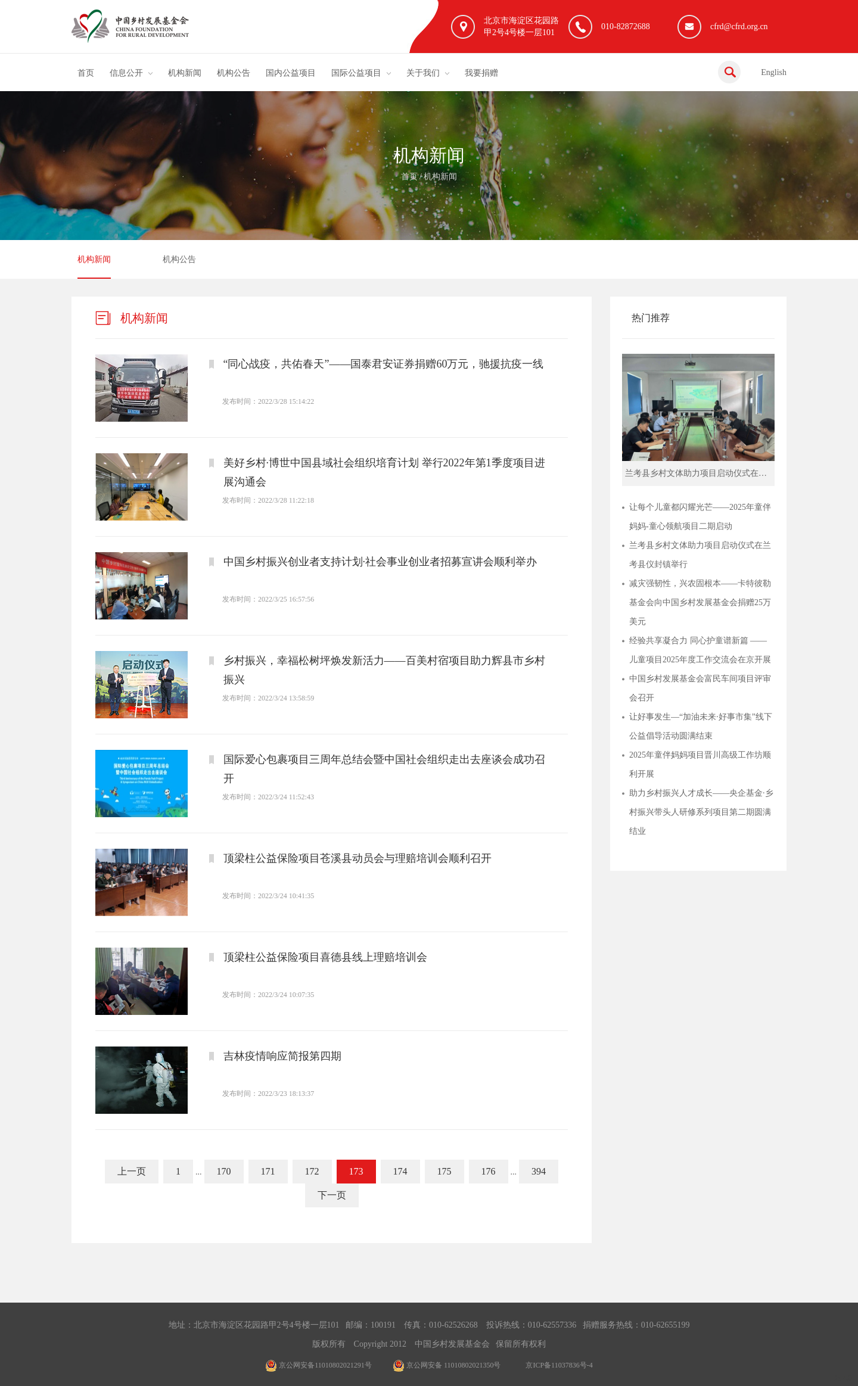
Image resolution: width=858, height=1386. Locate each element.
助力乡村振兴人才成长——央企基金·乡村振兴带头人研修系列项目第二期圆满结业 (701, 812)
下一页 (332, 1195)
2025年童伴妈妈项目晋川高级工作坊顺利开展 (700, 764)
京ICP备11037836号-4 (559, 1365)
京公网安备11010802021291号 (318, 1365)
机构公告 (233, 72)
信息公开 (126, 72)
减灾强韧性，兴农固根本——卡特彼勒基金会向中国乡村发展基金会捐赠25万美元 (700, 602)
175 (444, 1171)
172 (312, 1171)
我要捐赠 (481, 72)
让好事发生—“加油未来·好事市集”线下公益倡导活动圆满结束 (700, 726)
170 (224, 1171)
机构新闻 (184, 72)
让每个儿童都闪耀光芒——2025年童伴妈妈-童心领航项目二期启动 (700, 517)
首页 (85, 72)
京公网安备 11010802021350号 (447, 1365)
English (773, 72)
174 (400, 1171)
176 (488, 1171)
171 (268, 1171)
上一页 (131, 1171)
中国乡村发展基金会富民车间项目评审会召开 (700, 688)
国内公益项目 (291, 72)
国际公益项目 (356, 72)
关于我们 (423, 72)
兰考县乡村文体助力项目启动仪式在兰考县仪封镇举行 (700, 555)
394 (538, 1171)
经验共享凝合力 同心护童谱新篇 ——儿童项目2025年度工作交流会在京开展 (700, 650)
